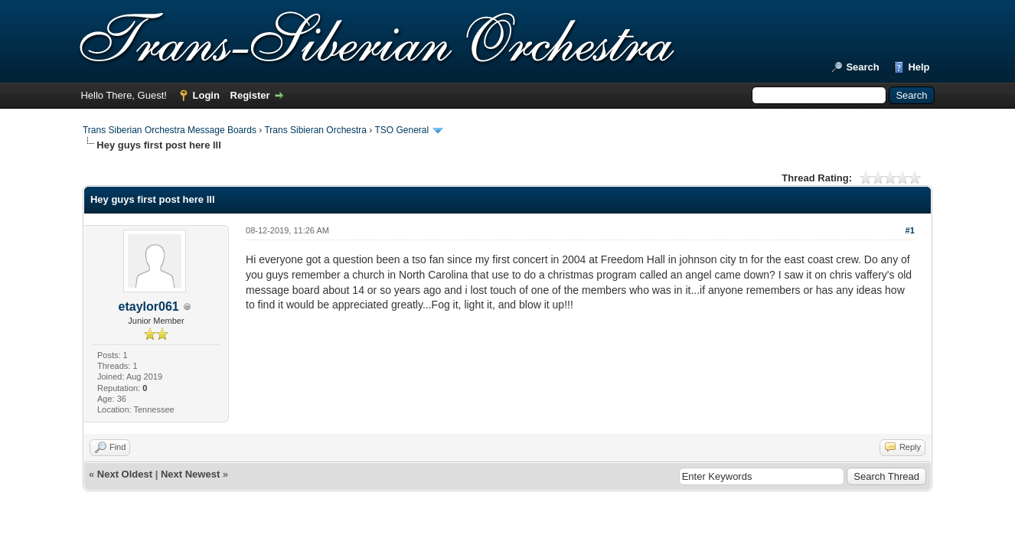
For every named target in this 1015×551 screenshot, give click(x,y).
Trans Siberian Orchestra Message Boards (169, 130)
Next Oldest (124, 474)
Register (250, 95)
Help (918, 67)
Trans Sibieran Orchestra (315, 130)
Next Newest (190, 474)
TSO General (401, 130)
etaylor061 (149, 306)
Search (862, 67)
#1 (910, 230)
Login (206, 95)
